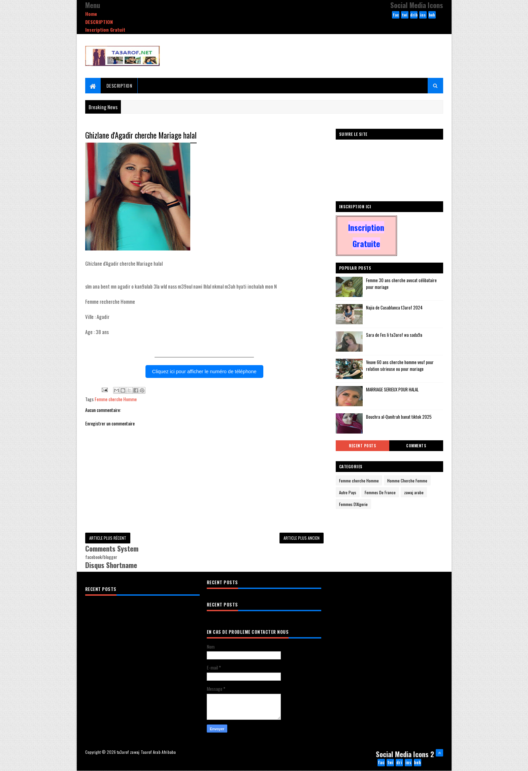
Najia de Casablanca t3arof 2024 (394, 307)
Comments (416, 445)
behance (432, 15)
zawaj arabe (414, 492)
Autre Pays (347, 492)
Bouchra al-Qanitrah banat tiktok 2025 (399, 416)
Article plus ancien (302, 538)
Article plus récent (107, 538)
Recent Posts (362, 445)
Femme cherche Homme (116, 399)
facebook (396, 15)
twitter (405, 15)
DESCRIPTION (99, 21)
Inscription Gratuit (105, 29)
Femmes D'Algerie (353, 504)
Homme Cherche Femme (407, 480)
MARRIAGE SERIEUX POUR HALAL (392, 389)
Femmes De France (380, 492)
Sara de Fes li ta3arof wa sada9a (394, 334)
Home (91, 13)
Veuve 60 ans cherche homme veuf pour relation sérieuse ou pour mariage (400, 366)
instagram (422, 15)
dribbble (414, 15)
